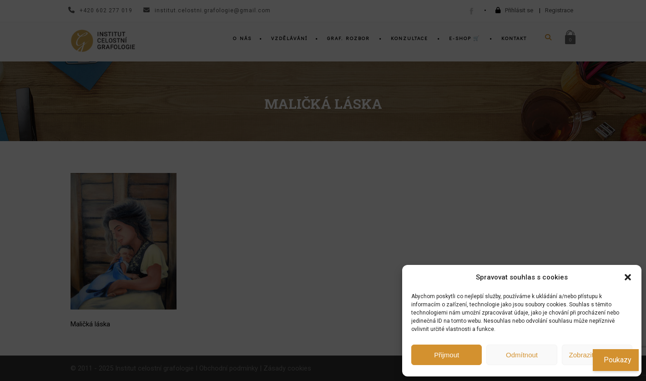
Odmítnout (522, 355)
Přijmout (446, 355)
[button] (627, 277)
